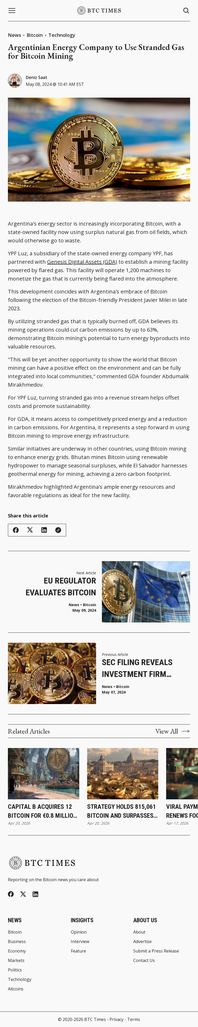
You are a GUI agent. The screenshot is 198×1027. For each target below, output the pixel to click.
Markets (16, 960)
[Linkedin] (35, 894)
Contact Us (144, 960)
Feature (78, 951)
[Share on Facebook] (16, 530)
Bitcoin (35, 35)
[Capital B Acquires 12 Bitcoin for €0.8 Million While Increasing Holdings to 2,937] (43, 774)
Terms (133, 1019)
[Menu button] (12, 10)
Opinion (79, 932)
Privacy (116, 1019)
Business (17, 941)
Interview (80, 941)
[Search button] (186, 10)
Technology (61, 35)
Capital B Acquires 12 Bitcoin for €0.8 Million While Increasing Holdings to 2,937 (42, 811)
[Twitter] (23, 894)
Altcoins (15, 989)
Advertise (142, 941)
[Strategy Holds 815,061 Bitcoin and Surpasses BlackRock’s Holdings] (123, 774)
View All (172, 731)
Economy (17, 951)
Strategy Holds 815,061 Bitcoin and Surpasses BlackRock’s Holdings (121, 811)
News (14, 35)
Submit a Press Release (156, 951)
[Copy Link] (58, 530)
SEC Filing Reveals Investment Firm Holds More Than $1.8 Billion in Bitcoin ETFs (144, 668)
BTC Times (95, 1019)
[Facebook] (11, 894)
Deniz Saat (36, 77)
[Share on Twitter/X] (30, 530)
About (139, 932)
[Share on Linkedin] (44, 530)
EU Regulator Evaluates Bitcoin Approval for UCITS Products (58, 587)
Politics (15, 970)
